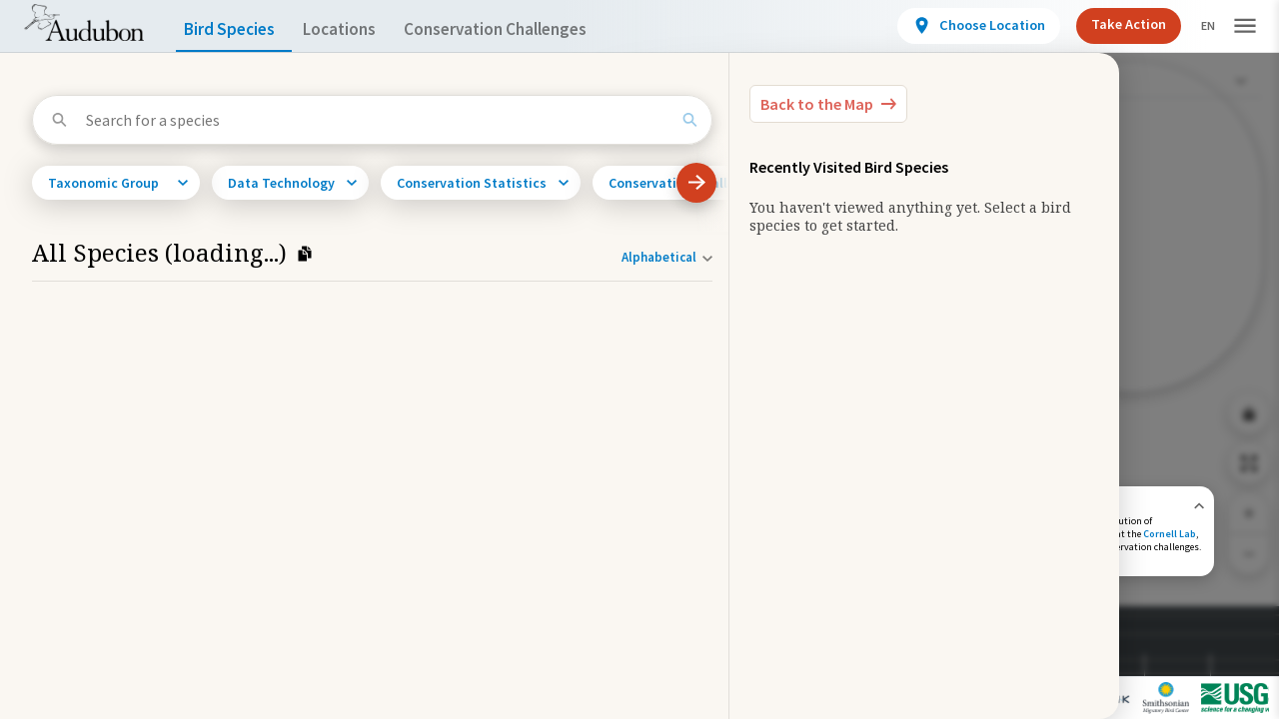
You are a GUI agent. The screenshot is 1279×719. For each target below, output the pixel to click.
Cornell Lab (1169, 533)
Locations (357, 29)
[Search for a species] (377, 120)
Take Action (1111, 24)
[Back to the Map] (828, 104)
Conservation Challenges (527, 29)
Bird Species (234, 29)
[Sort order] (667, 257)
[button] (1245, 26)
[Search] (689, 120)
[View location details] (961, 26)
